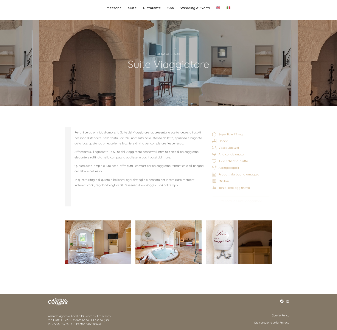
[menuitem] (216, 8)
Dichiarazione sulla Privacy (271, 322)
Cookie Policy (280, 315)
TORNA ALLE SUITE (168, 53)
